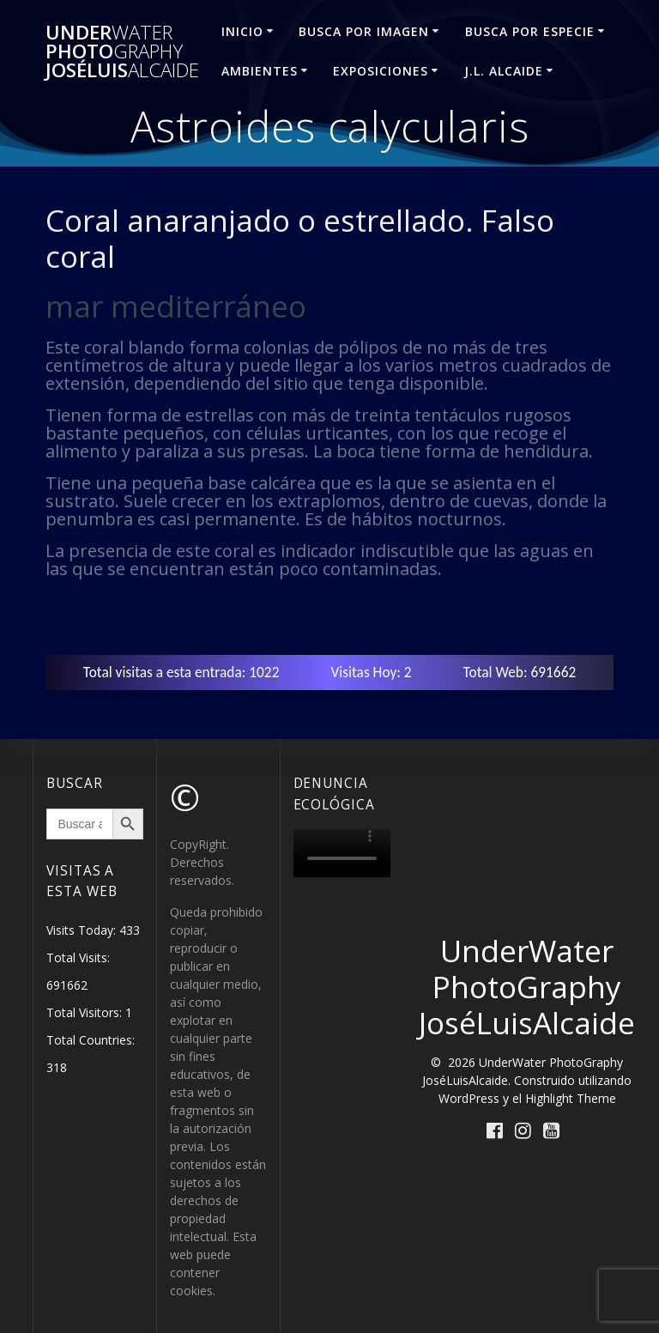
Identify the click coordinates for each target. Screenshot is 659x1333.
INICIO (242, 31)
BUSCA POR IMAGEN (364, 31)
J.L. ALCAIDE (503, 71)
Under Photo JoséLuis (122, 52)
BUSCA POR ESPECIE (530, 31)
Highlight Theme (570, 1098)
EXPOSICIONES (380, 71)
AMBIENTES (259, 71)
